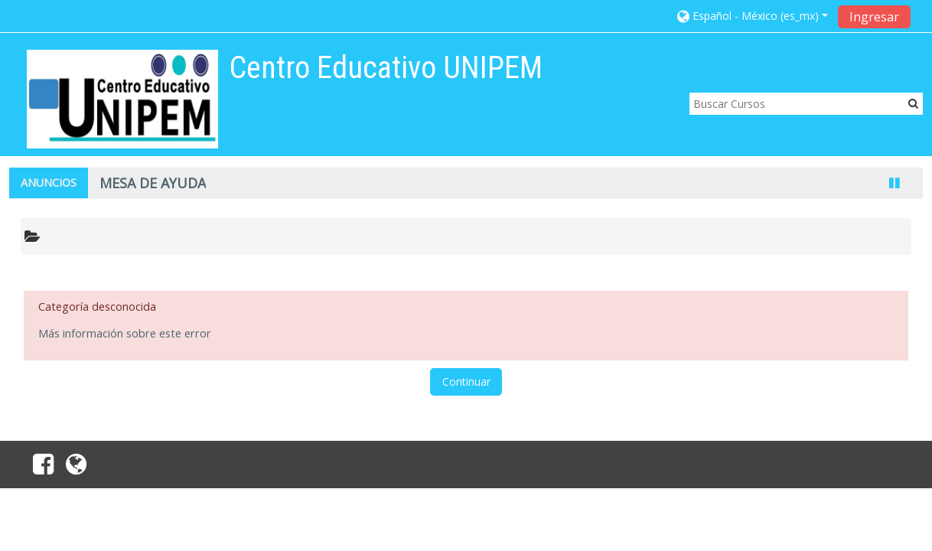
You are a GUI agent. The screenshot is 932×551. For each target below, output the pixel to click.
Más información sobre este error (124, 333)
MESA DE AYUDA (152, 183)
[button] (752, 16)
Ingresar (874, 16)
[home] (122, 99)
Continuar (466, 381)
